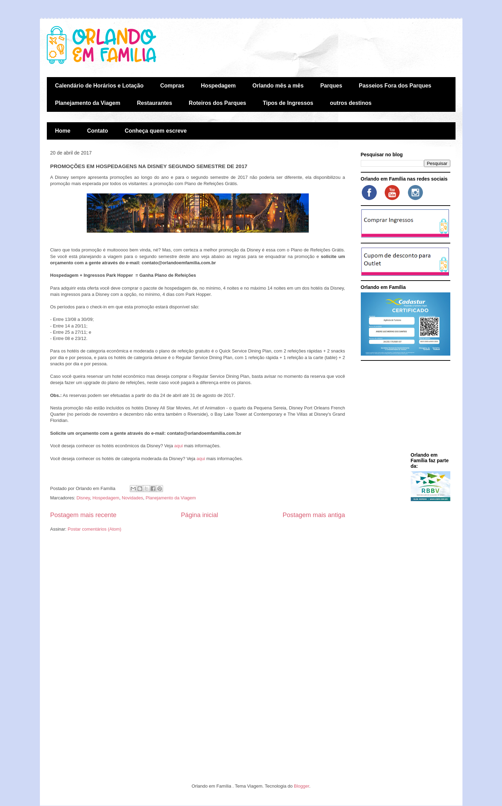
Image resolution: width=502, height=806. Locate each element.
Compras (172, 86)
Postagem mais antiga (314, 515)
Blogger (301, 786)
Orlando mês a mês (278, 86)
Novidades (132, 497)
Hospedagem (218, 86)
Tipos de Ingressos (288, 103)
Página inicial (199, 515)
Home (62, 131)
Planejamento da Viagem (87, 103)
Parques (331, 86)
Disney (83, 497)
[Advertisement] (404, 407)
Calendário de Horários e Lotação (99, 86)
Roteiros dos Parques (217, 103)
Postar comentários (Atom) (94, 529)
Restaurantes (154, 103)
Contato (97, 131)
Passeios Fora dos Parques (395, 86)
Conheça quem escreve (156, 131)
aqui (178, 445)
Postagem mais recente (83, 515)
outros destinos (351, 103)
